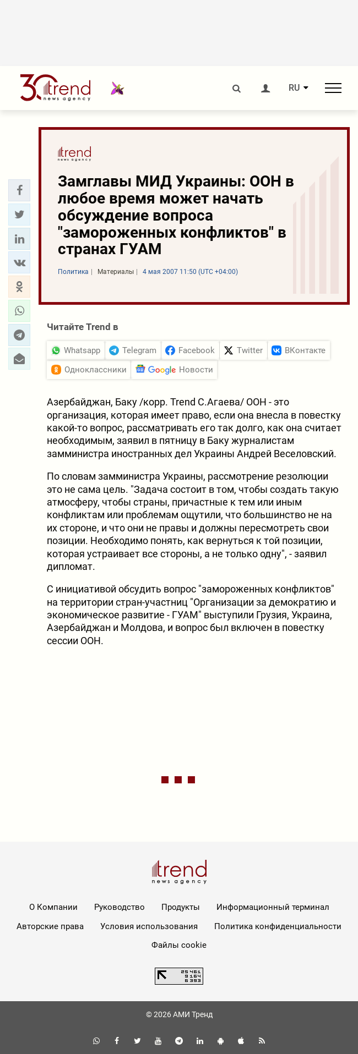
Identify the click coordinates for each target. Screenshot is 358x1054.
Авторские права (50, 926)
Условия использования (149, 926)
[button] (19, 190)
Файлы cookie (179, 945)
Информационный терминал (272, 907)
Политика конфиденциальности (277, 926)
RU (294, 88)
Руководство (119, 907)
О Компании (53, 907)
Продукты (180, 907)
